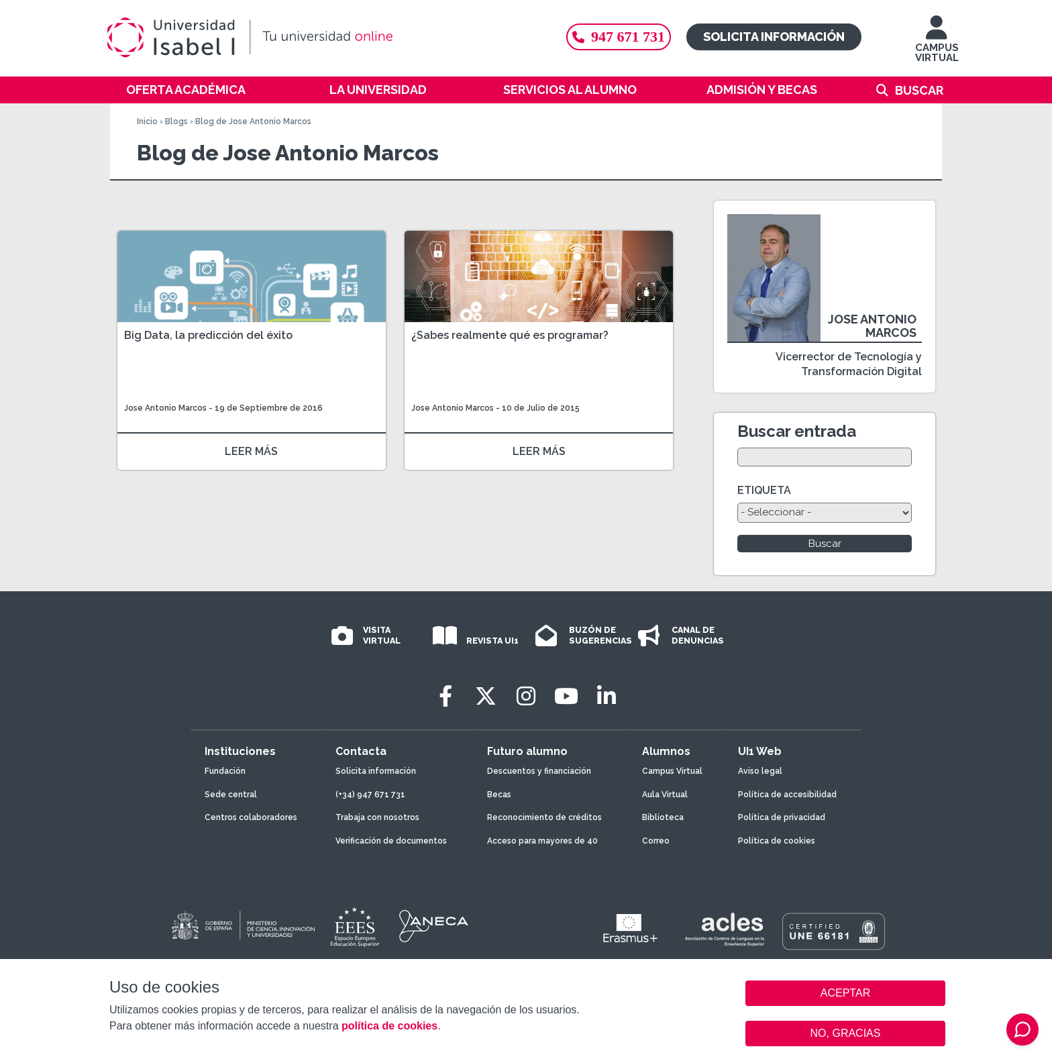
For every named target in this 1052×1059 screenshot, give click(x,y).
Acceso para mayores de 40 (542, 841)
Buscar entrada (796, 431)
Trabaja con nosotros (377, 817)
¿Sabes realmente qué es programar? (510, 335)
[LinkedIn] (606, 696)
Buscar (919, 90)
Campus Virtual (672, 771)
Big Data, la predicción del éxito (208, 335)
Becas (499, 794)
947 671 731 (618, 36)
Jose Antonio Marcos (165, 408)
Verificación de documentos (391, 841)
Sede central (231, 794)
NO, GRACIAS (845, 1033)
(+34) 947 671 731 (370, 794)
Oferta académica (186, 90)
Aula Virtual (665, 794)
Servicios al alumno (570, 90)
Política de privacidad (781, 817)
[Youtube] (566, 696)
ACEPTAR (845, 993)
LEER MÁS (251, 451)
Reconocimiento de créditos (544, 817)
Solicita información (774, 37)
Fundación (225, 771)
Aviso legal (760, 771)
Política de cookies (776, 841)
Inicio (147, 121)
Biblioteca (663, 817)
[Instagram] (526, 696)
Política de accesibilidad (787, 794)
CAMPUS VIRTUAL (937, 45)
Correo (656, 841)
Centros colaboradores (251, 817)
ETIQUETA (764, 490)
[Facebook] (445, 696)
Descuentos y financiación (539, 771)
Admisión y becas (761, 90)
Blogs (176, 121)
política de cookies (389, 1025)
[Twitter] (485, 696)
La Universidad (378, 90)
